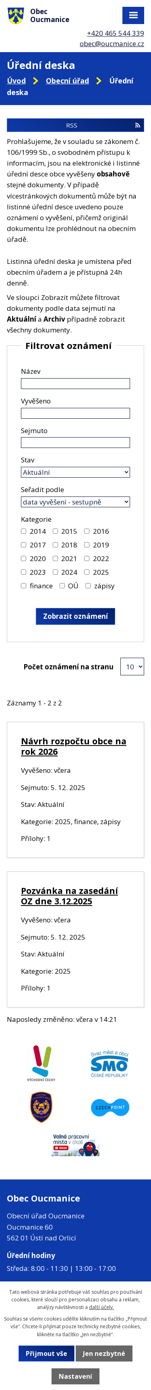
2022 (101, 558)
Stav (27, 459)
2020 (38, 558)
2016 (101, 531)
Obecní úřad (67, 80)
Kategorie (36, 519)
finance (41, 585)
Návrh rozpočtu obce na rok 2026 (73, 746)
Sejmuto (34, 430)
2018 (69, 544)
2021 (69, 558)
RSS (103, 125)
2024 (69, 572)
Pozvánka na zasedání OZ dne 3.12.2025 (69, 896)
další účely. (101, 1307)
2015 (69, 531)
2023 (38, 572)
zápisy (104, 585)
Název (30, 371)
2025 (101, 572)
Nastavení (75, 1376)
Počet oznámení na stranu (68, 666)
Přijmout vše (46, 1353)
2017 (38, 544)
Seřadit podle (42, 489)
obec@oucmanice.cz (112, 43)
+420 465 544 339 (115, 33)
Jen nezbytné (104, 1353)
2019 (101, 544)
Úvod (16, 80)
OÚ (73, 585)
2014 (38, 531)
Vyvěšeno (36, 400)
